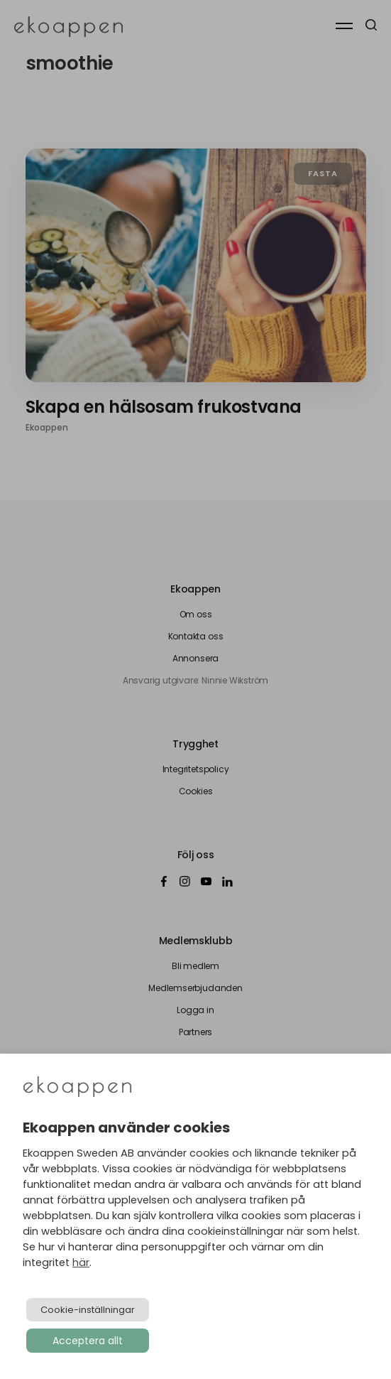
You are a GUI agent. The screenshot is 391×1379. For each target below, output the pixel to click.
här (80, 1262)
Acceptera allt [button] (88, 1341)
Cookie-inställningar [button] (87, 1309)
